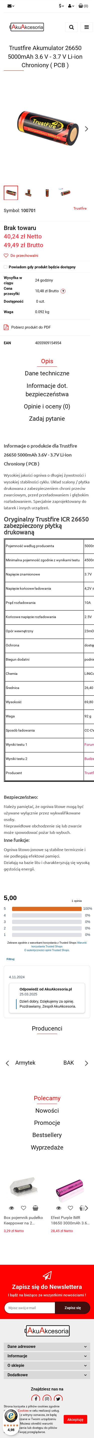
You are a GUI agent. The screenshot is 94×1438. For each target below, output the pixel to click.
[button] (83, 6)
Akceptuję (75, 1420)
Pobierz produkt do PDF (27, 327)
